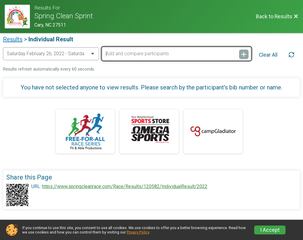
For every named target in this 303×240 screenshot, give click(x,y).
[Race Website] (19, 16)
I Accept (270, 230)
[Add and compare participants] (176, 53)
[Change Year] (51, 53)
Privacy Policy (138, 232)
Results (12, 39)
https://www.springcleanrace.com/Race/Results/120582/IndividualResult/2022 (124, 186)
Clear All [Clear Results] (268, 55)
